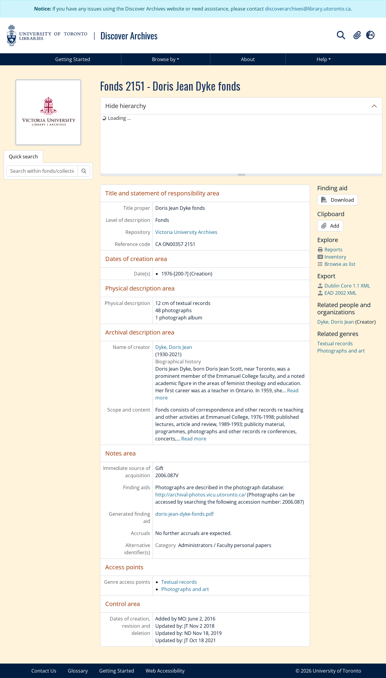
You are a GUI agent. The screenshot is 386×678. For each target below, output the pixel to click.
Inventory (331, 256)
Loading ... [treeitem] (119, 118)
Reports (330, 249)
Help (322, 59)
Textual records (179, 582)
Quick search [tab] (23, 156)
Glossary (78, 670)
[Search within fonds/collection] (42, 171)
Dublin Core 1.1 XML (343, 285)
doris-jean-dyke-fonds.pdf (184, 514)
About (248, 59)
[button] (357, 35)
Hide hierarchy (125, 106)
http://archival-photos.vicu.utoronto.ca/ (200, 494)
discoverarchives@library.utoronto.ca (308, 8)
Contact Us (43, 670)
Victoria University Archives (186, 232)
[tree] (241, 144)
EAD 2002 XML (336, 293)
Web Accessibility (165, 670)
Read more (193, 438)
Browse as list (336, 264)
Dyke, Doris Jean (173, 347)
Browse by (164, 59)
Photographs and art (185, 589)
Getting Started (72, 59)
